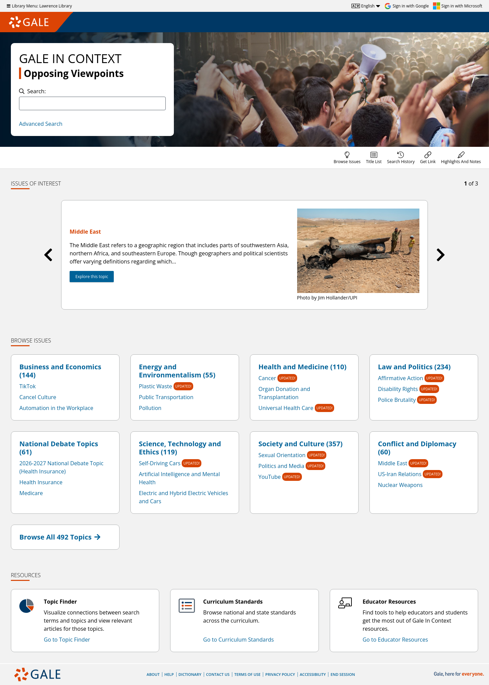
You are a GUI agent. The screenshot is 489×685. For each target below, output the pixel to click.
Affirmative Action (400, 378)
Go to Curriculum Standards (238, 639)
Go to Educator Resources (395, 639)
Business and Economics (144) (60, 371)
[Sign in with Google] (406, 6)
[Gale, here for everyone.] (459, 674)
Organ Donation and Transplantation (284, 393)
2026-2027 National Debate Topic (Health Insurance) (61, 467)
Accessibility (313, 674)
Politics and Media (281, 466)
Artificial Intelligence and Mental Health (179, 478)
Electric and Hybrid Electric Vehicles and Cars (183, 497)
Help (169, 674)
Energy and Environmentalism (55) (177, 371)
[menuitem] (347, 158)
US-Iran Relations (399, 474)
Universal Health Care (285, 408)
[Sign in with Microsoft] (457, 6)
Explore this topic (91, 276)
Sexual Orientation (282, 455)
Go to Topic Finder (67, 639)
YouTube (269, 477)
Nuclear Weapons (400, 485)
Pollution (150, 408)
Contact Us (218, 674)
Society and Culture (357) (300, 444)
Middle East (392, 463)
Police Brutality (397, 400)
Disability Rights (398, 389)
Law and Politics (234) (414, 367)
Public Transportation (166, 397)
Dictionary (190, 674)
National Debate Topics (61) (58, 448)
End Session (342, 674)
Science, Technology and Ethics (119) (180, 448)
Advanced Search (40, 124)
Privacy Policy (280, 674)
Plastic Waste (155, 386)
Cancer (267, 378)
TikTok (27, 386)
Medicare (31, 493)
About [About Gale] (153, 674)
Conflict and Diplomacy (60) (417, 448)
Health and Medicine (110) (302, 367)
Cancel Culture (37, 397)
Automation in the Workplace (56, 408)
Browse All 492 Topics (60, 537)
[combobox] (92, 103)
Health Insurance (40, 482)
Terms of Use (247, 674)
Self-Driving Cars (159, 463)
